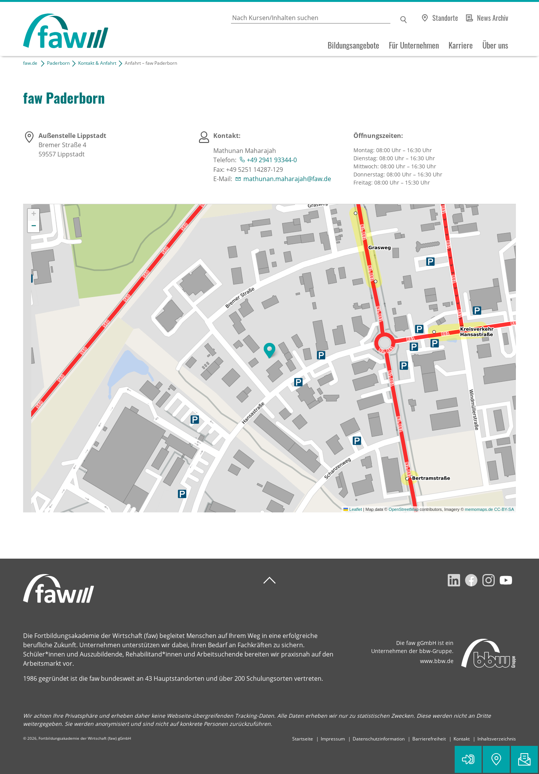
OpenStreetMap (403, 509)
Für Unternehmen (414, 45)
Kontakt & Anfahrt (97, 63)
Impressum (333, 738)
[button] (269, 350)
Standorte (445, 18)
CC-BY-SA (504, 509)
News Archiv (492, 18)
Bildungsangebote (353, 45)
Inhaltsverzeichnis (496, 738)
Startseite (302, 738)
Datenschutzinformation (379, 738)
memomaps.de (479, 509)
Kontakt (462, 738)
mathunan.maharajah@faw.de (287, 179)
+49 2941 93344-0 (272, 160)
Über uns (495, 45)
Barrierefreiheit (429, 738)
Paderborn (58, 63)
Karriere (461, 45)
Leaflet (352, 509)
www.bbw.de (437, 661)
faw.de (30, 63)
